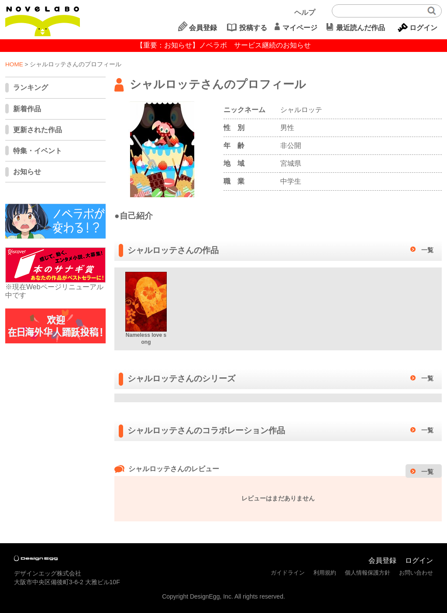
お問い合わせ (416, 572)
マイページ (299, 27)
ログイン (423, 27)
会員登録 (203, 27)
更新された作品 (37, 130)
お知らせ (27, 171)
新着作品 (27, 109)
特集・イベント (37, 150)
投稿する (253, 27)
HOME (14, 64)
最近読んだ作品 (360, 27)
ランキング (30, 87)
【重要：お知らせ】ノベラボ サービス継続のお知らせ (223, 45)
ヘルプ (304, 12)
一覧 (427, 250)
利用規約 (324, 572)
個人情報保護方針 (367, 572)
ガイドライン (288, 572)
